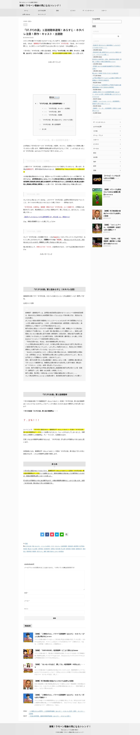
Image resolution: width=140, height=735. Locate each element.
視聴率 (34, 551)
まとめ (42, 129)
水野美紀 (40, 549)
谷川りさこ (40, 551)
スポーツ (104, 10)
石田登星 (68, 549)
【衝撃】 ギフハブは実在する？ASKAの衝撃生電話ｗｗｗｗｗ (112, 192)
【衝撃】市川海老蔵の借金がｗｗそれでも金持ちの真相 (54, 681)
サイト (26, 609)
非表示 (57, 97)
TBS (33, 546)
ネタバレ (57, 546)
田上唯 (63, 549)
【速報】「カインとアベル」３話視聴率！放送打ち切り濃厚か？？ (112, 227)
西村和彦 (29, 551)
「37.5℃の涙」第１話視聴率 (50, 124)
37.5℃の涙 (28, 546)
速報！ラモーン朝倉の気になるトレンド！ (40, 5)
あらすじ (37, 546)
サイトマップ (42, 14)
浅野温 (53, 549)
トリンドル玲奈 (45, 546)
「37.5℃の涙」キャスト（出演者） (57, 108)
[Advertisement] (54, 75)
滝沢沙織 (57, 549)
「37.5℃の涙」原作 (52, 111)
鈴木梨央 (61, 551)
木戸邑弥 (81, 546)
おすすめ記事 (42, 10)
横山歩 (30, 549)
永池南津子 (47, 549)
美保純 (73, 549)
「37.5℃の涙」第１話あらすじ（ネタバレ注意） (56, 120)
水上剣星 (34, 549)
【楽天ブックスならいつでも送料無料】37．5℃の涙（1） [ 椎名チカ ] (47, 217)
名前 (26, 593)
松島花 (25, 549)
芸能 (57, 10)
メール (26, 601)
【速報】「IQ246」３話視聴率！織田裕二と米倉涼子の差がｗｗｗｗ (112, 241)
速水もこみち (54, 551)
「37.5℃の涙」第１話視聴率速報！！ (51, 103)
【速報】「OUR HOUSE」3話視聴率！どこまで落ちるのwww (56, 650)
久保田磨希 (64, 546)
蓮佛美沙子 (79, 549)
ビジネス (72, 10)
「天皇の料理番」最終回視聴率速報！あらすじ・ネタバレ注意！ (50, 716)
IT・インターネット (88, 10)
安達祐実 (70, 546)
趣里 (45, 551)
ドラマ (52, 546)
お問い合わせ (26, 14)
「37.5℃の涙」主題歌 (53, 115)
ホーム (26, 10)
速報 (48, 551)
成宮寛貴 (76, 546)
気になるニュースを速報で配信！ (70, 730)
